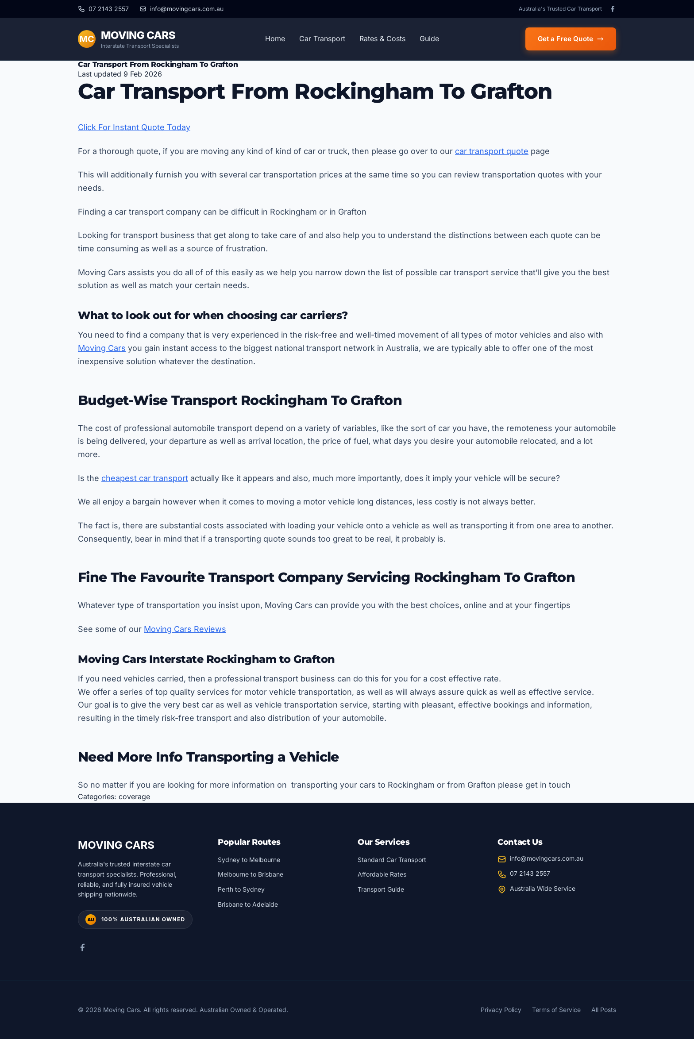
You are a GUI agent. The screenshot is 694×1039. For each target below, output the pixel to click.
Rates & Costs (382, 38)
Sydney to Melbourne (249, 859)
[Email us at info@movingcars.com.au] (181, 8)
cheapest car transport (144, 478)
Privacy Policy (501, 1009)
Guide (429, 38)
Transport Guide (381, 889)
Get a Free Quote (571, 39)
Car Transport (322, 38)
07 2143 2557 (530, 873)
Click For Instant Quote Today (134, 127)
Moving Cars (102, 348)
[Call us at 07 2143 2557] (103, 8)
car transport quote (491, 151)
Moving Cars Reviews (185, 629)
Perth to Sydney (241, 889)
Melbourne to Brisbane (250, 874)
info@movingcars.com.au (546, 858)
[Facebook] (612, 8)
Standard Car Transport (392, 859)
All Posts (603, 1009)
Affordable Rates (382, 874)
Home (275, 38)
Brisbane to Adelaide (248, 904)
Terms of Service (556, 1009)
